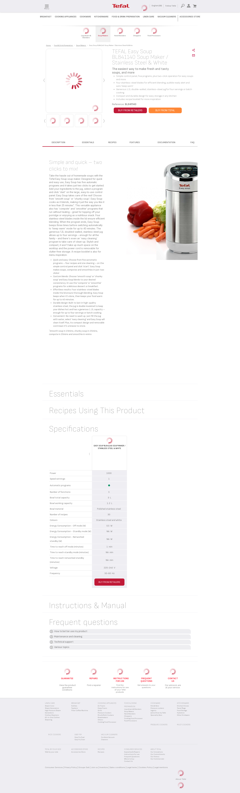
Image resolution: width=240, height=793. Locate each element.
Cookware (85, 16)
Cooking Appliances (65, 16)
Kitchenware (101, 16)
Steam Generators (52, 708)
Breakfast (45, 16)
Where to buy (129, 759)
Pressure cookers (157, 708)
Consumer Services (54, 767)
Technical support (63, 641)
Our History (155, 757)
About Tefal (181, 779)
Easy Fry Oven (80, 740)
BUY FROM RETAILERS (130, 110)
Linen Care (148, 16)
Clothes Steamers (52, 715)
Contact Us (128, 761)
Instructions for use (131, 754)
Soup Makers (129, 712)
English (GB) (157, 5)
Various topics (61, 647)
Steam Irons (49, 706)
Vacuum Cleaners (166, 16)
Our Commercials (157, 759)
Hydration (181, 713)
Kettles (74, 706)
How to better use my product (70, 631)
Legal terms (132, 767)
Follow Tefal (170, 6)
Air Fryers (101, 706)
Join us (94, 767)
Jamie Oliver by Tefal (158, 713)
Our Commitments (158, 754)
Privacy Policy (70, 767)
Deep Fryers (102, 708)
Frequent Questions (131, 757)
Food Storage (182, 711)
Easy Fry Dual (80, 737)
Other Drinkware (183, 715)
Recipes (101, 752)
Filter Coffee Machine (79, 711)
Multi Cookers (183, 725)
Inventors (103, 767)
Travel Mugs (181, 708)
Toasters (74, 708)
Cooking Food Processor (107, 722)
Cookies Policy (146, 767)
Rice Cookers (54, 735)
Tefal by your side (51, 752)
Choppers (128, 716)
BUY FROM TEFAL (165, 110)
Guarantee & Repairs (132, 752)
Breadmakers (103, 717)
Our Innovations (157, 752)
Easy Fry (78, 735)
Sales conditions (117, 767)
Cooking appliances (107, 703)
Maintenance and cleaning (68, 636)
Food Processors (130, 721)
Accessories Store (190, 16)
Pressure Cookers (104, 713)
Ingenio (153, 711)
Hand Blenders (129, 714)
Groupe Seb (83, 767)
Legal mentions (161, 767)
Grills (100, 711)
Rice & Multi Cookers (106, 715)
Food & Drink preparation (126, 16)
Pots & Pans (155, 706)
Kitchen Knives (183, 706)
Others (100, 720)
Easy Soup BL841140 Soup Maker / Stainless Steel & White (109, 447)
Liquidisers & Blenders (132, 709)
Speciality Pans (156, 715)
